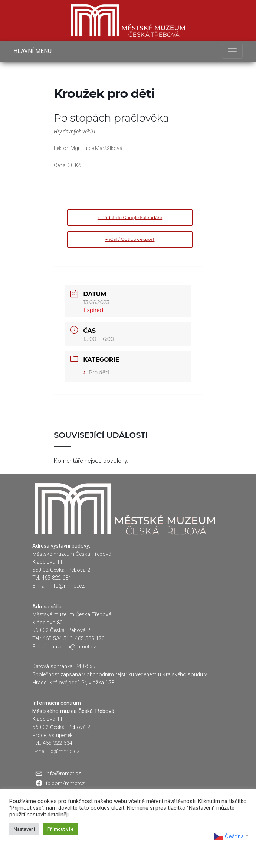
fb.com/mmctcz (65, 783)
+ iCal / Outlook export (130, 239)
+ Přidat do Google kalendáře (130, 217)
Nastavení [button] (24, 829)
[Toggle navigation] (232, 51)
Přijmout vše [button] (60, 829)
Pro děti (96, 372)
